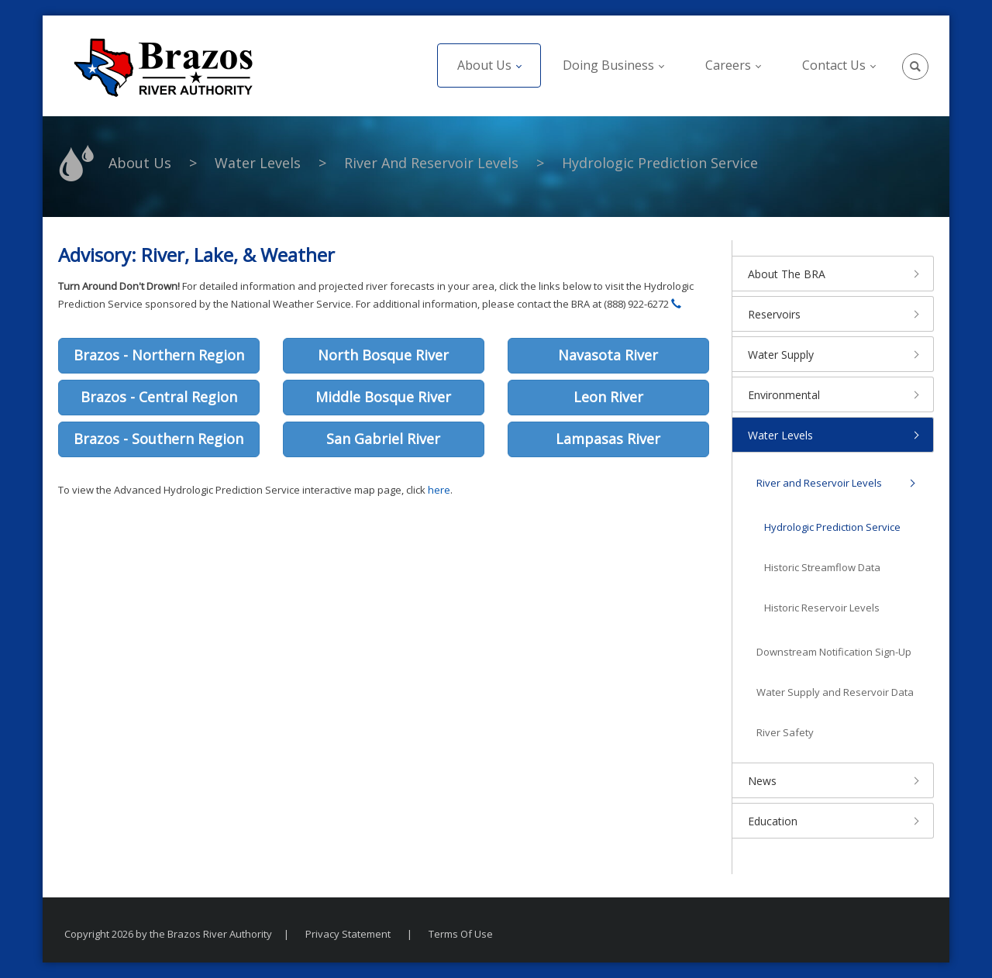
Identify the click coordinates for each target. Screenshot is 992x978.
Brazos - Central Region (159, 396)
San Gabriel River (383, 438)
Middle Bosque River (383, 396)
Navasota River (608, 355)
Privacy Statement (348, 934)
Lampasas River (608, 438)
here (439, 490)
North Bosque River (383, 355)
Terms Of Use (461, 934)
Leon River (608, 396)
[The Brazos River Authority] (162, 66)
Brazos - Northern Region (159, 355)
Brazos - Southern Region (158, 438)
